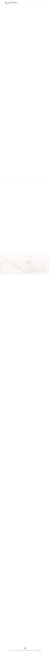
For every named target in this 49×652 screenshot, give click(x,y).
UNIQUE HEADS (38, 650)
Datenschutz (21, 650)
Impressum (16, 650)
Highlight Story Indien (38, 270)
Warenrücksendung (27, 650)
